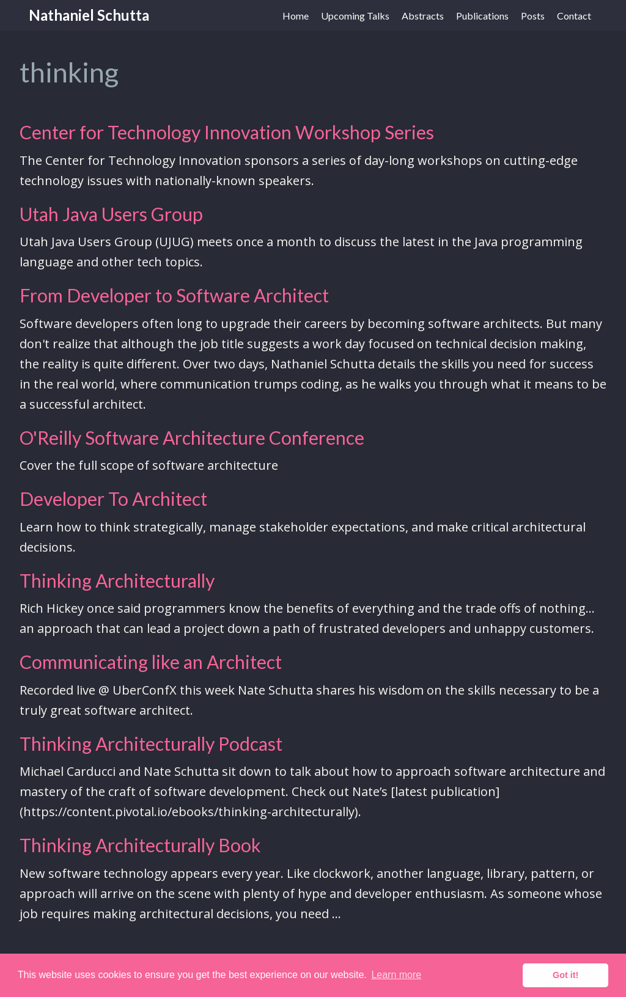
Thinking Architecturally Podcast (151, 743)
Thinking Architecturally (117, 580)
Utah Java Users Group (111, 214)
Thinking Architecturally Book (140, 845)
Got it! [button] (565, 975)
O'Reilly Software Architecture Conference (192, 437)
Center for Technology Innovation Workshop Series (227, 132)
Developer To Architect (113, 498)
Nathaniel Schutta (89, 15)
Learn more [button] (396, 975)
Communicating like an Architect (151, 662)
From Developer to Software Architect (174, 295)
